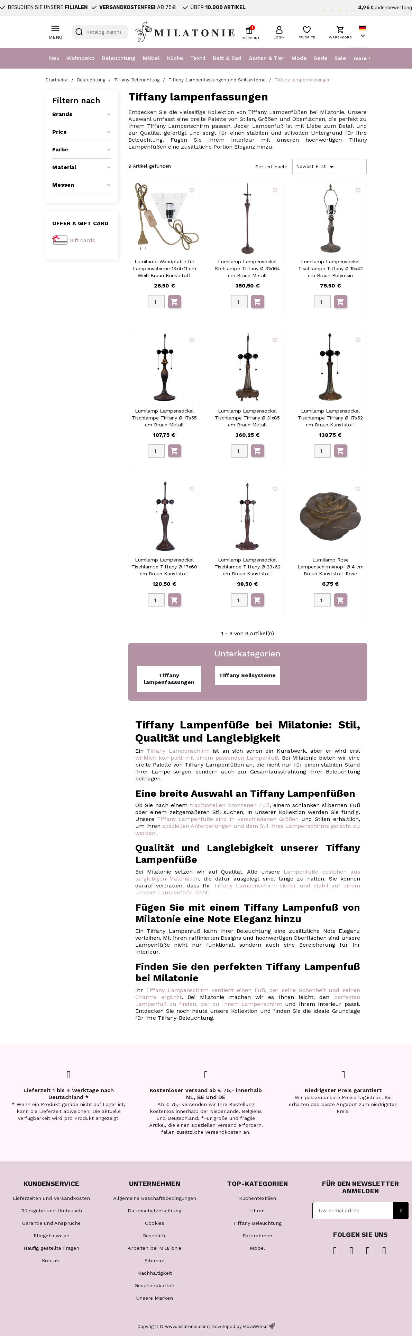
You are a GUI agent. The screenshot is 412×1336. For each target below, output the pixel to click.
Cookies (154, 1223)
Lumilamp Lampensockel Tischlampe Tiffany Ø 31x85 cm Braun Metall (247, 417)
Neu (54, 58)
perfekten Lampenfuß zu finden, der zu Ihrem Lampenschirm (247, 1000)
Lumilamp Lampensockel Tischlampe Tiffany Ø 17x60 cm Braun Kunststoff (164, 566)
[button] (279, 31)
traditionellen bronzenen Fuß (229, 805)
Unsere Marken (154, 1298)
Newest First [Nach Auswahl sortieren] (316, 167)
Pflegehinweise (51, 1235)
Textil (197, 58)
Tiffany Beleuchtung (257, 1223)
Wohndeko (80, 58)
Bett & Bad (226, 58)
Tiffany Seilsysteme (247, 675)
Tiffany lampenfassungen (169, 678)
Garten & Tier (266, 58)
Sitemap (155, 1260)
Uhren (257, 1210)
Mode (299, 58)
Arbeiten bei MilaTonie (154, 1248)
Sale (340, 58)
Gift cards (82, 240)
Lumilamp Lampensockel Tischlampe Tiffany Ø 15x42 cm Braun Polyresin (330, 268)
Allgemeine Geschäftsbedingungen (154, 1198)
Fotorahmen (257, 1235)
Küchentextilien (257, 1198)
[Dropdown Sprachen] (363, 32)
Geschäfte (155, 1235)
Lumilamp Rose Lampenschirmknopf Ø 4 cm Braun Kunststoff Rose (330, 566)
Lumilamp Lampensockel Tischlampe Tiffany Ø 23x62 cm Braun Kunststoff (247, 566)
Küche (175, 58)
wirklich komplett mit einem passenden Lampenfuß (206, 757)
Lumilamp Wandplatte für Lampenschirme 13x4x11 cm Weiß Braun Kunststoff (164, 268)
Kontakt (51, 1260)
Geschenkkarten (154, 1285)
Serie (321, 58)
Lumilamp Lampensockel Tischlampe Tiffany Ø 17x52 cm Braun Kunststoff (330, 417)
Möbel (151, 58)
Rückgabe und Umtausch (51, 1210)
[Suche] (100, 32)
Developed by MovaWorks (239, 1326)
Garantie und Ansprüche (51, 1223)
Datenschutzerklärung (154, 1210)
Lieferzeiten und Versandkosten (51, 1198)
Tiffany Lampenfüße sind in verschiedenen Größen (228, 819)
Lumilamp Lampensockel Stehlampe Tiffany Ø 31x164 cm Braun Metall (247, 268)
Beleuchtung (119, 58)
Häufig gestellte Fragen (51, 1248)
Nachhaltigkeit (154, 1273)
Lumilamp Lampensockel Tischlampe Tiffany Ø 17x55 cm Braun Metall (164, 417)
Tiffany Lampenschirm (178, 750)
